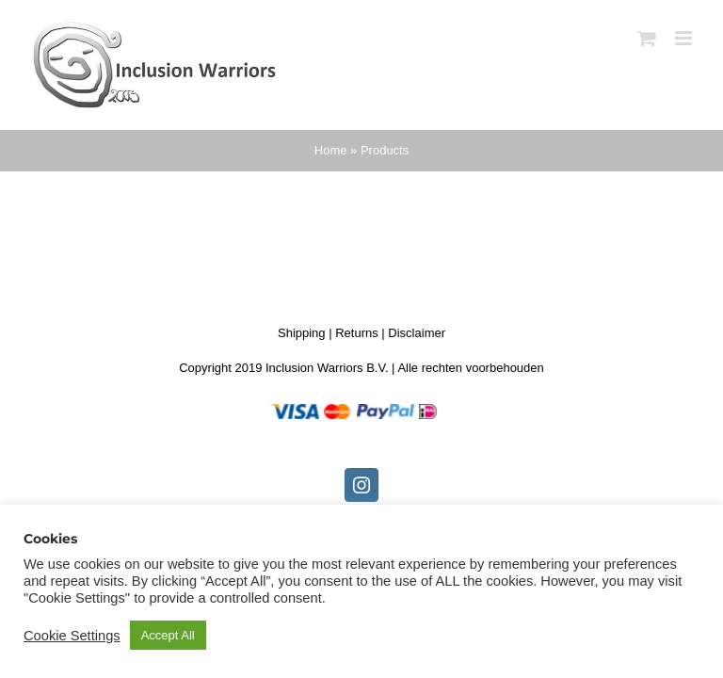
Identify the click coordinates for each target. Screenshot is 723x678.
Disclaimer (416, 333)
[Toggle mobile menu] (685, 38)
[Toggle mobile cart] (646, 38)
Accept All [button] (168, 635)
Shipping (302, 333)
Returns (356, 333)
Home (330, 150)
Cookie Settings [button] (72, 635)
